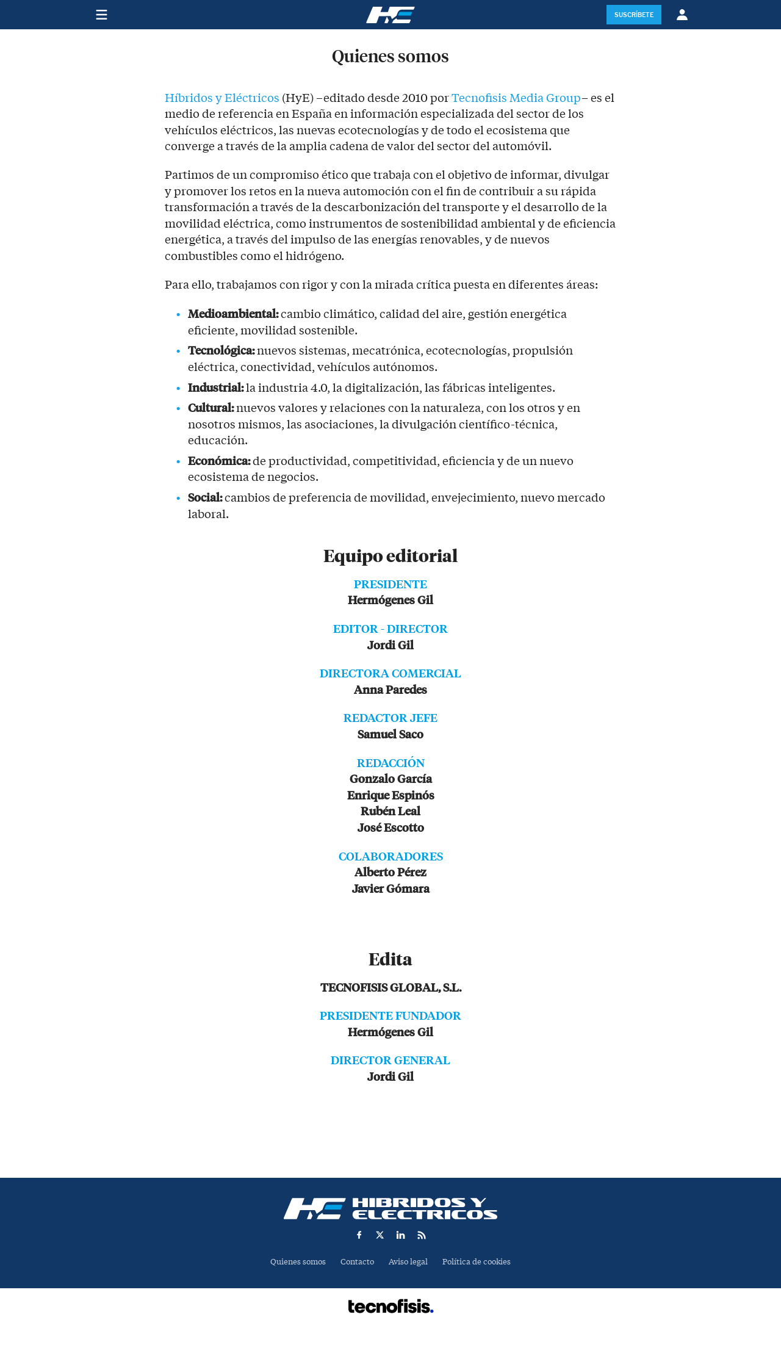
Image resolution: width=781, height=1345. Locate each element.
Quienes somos (298, 1261)
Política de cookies (476, 1261)
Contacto (357, 1261)
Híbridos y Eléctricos (222, 98)
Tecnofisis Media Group (516, 98)
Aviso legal (408, 1261)
